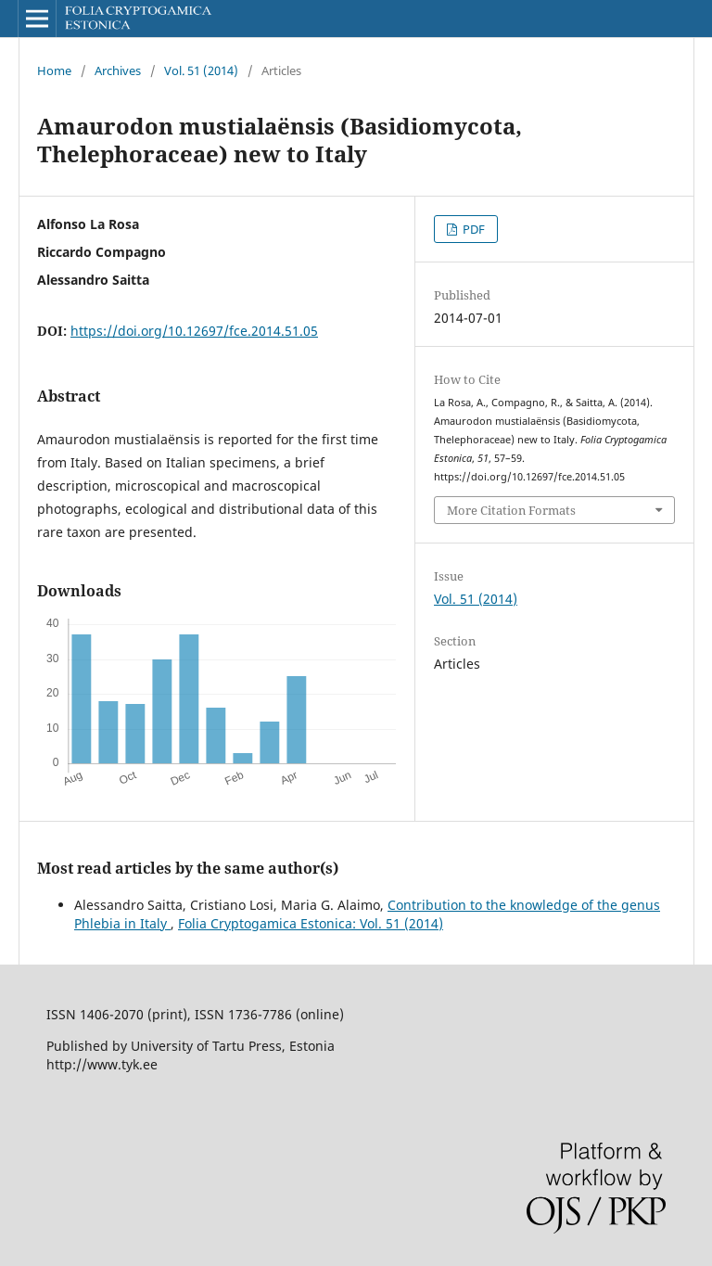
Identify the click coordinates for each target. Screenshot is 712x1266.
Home (54, 70)
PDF (472, 229)
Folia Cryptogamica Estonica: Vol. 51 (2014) (310, 923)
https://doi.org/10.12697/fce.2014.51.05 (194, 330)
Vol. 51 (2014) (201, 70)
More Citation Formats (511, 510)
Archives (118, 70)
